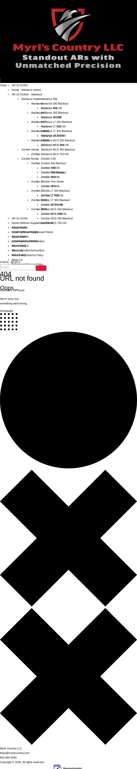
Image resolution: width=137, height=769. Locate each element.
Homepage (6, 310)
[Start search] (41, 268)
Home (3, 290)
